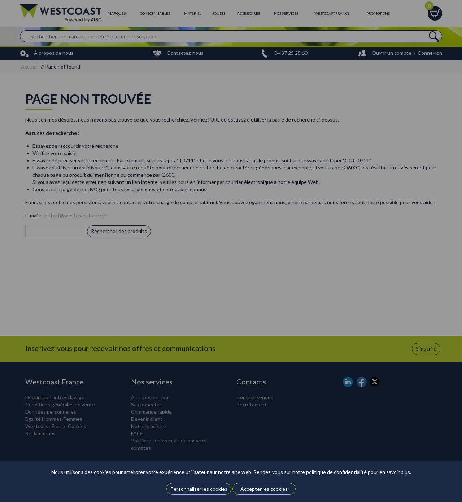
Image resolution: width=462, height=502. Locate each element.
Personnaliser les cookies (198, 489)
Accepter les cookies (264, 489)
